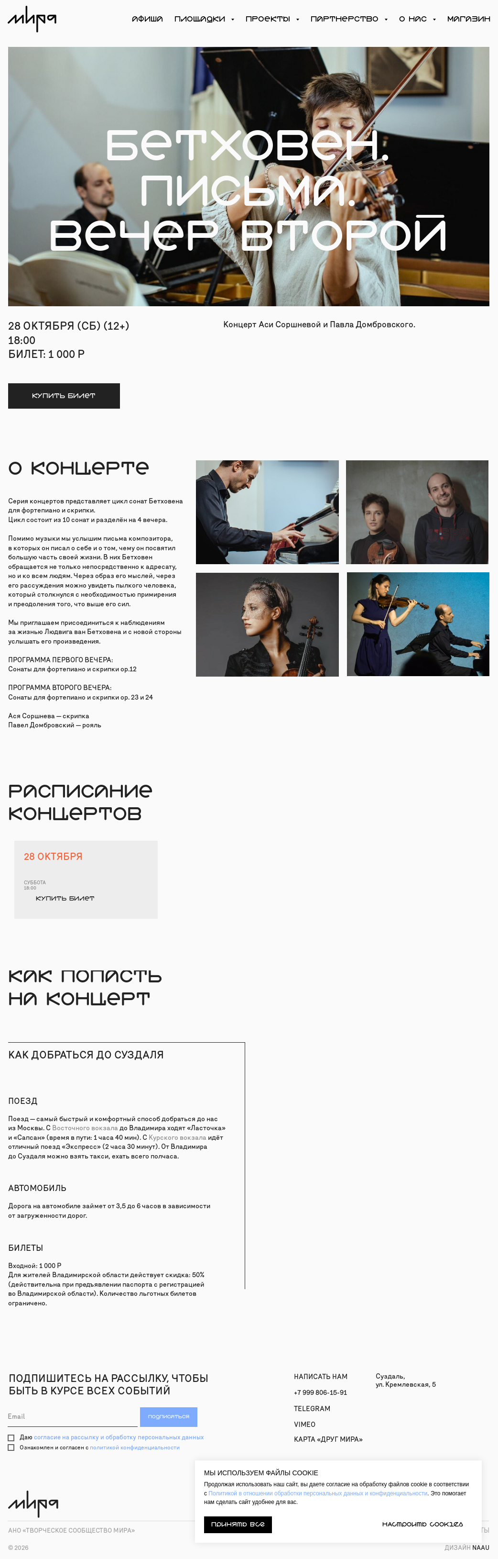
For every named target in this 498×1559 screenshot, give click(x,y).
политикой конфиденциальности (135, 1447)
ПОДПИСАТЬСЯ (168, 1416)
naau (466, 1548)
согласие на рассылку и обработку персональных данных (119, 1437)
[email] (73, 1417)
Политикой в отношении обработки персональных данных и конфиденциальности (317, 1493)
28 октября (53, 856)
